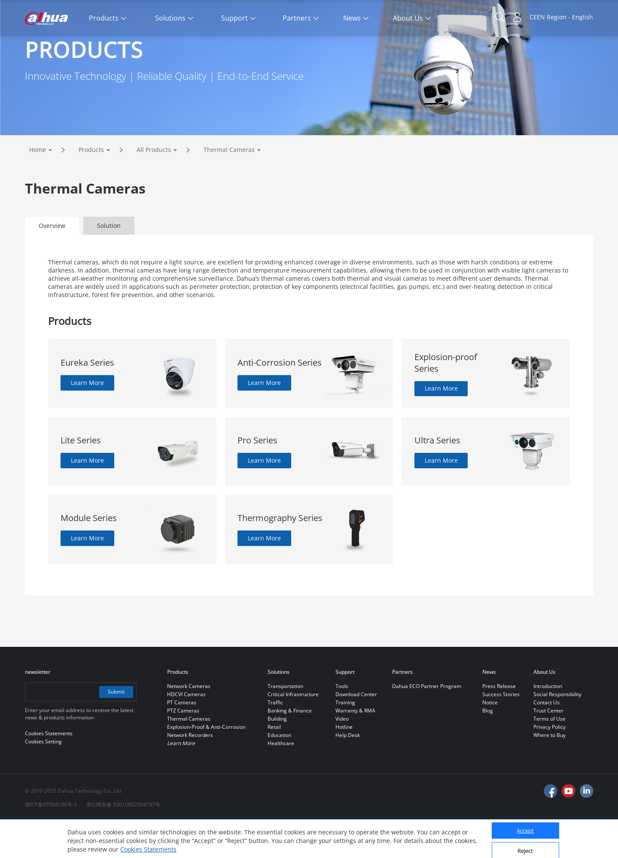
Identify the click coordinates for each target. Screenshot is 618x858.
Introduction (547, 722)
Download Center (356, 730)
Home (37, 186)
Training (345, 738)
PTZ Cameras (183, 746)
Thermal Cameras (229, 186)
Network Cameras (188, 722)
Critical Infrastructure (293, 730)
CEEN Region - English (561, 17)
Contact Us (546, 738)
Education (279, 771)
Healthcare (281, 779)
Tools (341, 722)
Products (91, 186)
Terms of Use (549, 754)
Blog (487, 746)
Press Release (499, 722)
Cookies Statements (148, 845)
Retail (274, 763)
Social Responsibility (557, 730)
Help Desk (347, 771)
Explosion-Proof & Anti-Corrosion (206, 763)
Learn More (87, 419)
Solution (109, 262)
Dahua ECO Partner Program (426, 722)
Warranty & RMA (355, 746)
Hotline (344, 763)
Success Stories (501, 730)
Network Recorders (190, 771)
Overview (52, 262)
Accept (525, 827)
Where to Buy (549, 771)
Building (277, 754)
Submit (115, 727)
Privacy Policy (549, 763)
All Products (154, 186)
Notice (490, 738)
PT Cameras (181, 738)
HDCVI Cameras (186, 730)
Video (342, 754)
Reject (525, 846)
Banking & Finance (290, 746)
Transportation (285, 722)
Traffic (275, 738)
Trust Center (548, 746)
